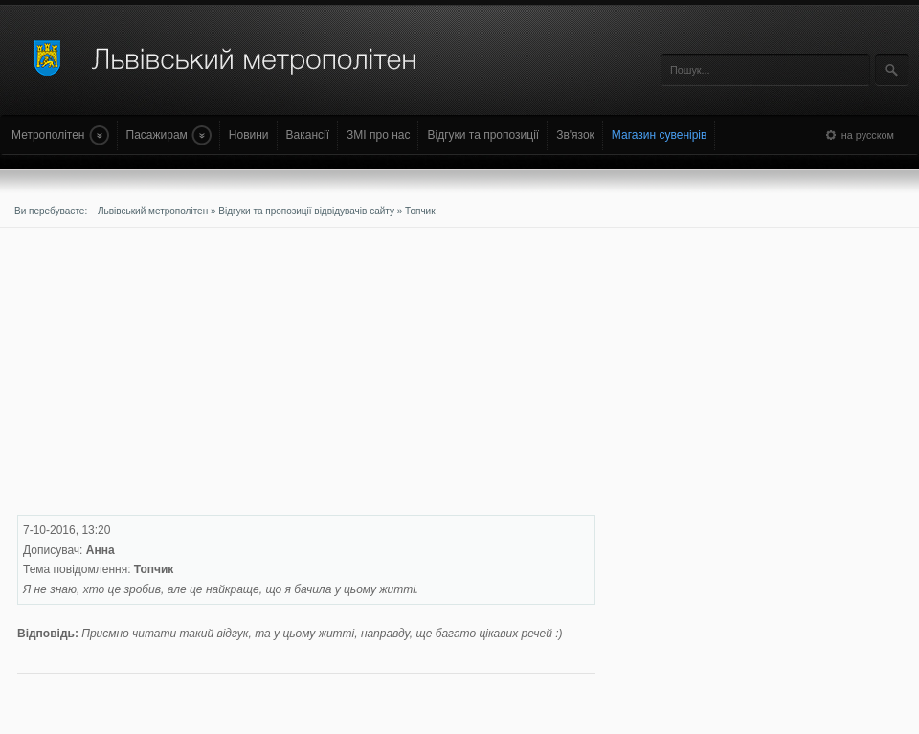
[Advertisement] (272, 381)
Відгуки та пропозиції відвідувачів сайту (306, 211)
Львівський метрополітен (153, 211)
